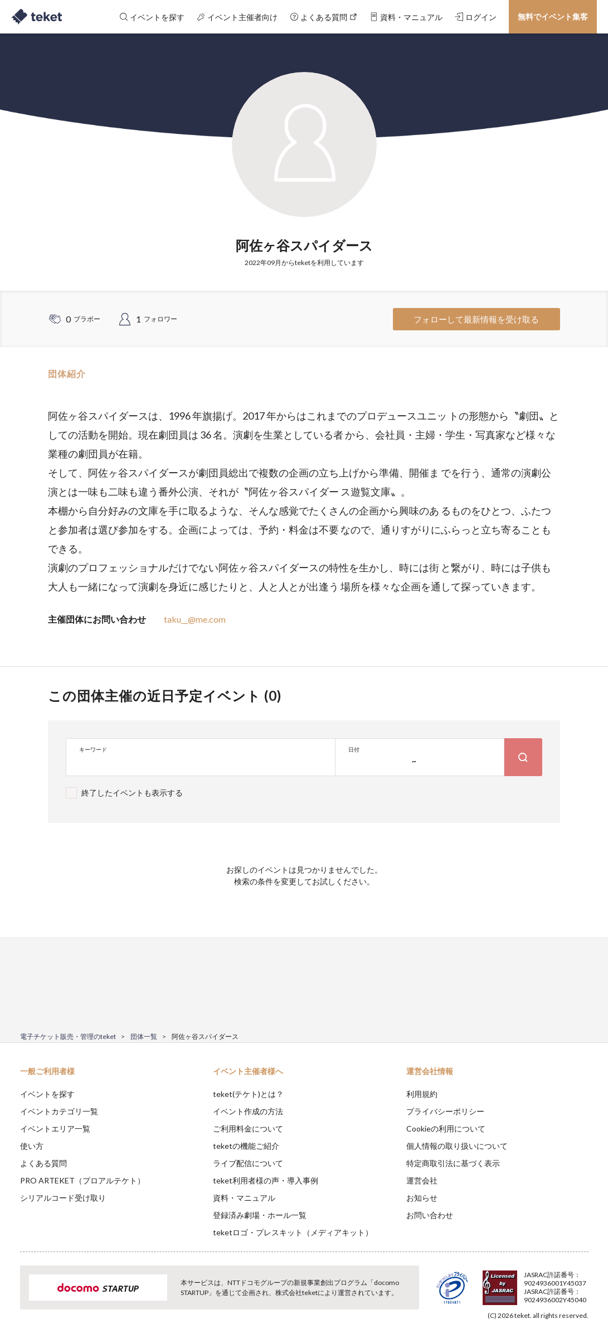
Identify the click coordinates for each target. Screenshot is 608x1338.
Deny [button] (512, 1282)
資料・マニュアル (244, 1197)
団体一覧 (143, 1036)
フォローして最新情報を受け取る (476, 319)
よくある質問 (43, 1163)
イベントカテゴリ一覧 (59, 1111)
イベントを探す (47, 1094)
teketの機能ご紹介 (246, 1146)
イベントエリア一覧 (55, 1128)
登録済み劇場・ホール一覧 (260, 1215)
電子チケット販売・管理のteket (68, 1036)
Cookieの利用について (445, 1128)
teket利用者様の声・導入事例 (265, 1180)
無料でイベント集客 (553, 16)
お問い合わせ (429, 1215)
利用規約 (421, 1094)
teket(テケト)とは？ (248, 1094)
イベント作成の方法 (248, 1111)
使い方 (31, 1146)
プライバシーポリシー (445, 1111)
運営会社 (421, 1180)
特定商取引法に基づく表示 (453, 1163)
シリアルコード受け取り (63, 1197)
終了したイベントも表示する (132, 792)
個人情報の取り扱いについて (457, 1146)
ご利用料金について (248, 1128)
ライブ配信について (248, 1163)
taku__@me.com (195, 619)
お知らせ (421, 1197)
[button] (15, 1296)
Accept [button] (569, 1282)
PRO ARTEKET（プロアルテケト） (82, 1180)
